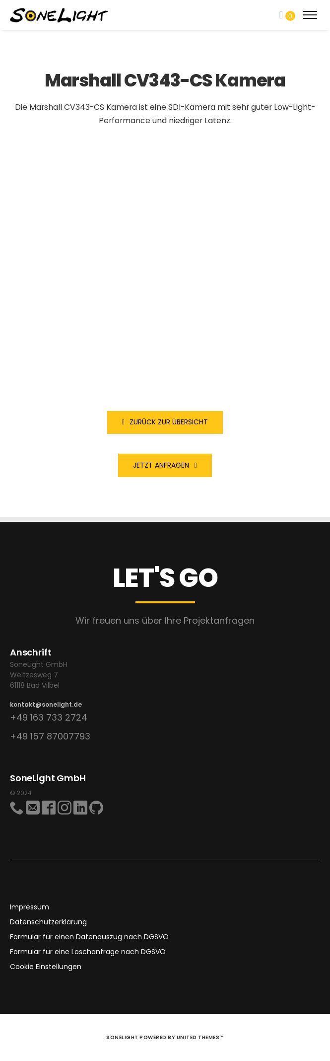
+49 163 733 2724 (48, 717)
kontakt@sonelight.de (46, 704)
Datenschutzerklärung (48, 922)
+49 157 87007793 (50, 736)
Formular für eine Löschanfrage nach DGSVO (88, 952)
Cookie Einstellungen (45, 967)
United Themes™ (200, 1037)
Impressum (29, 907)
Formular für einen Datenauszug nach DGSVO (89, 937)
